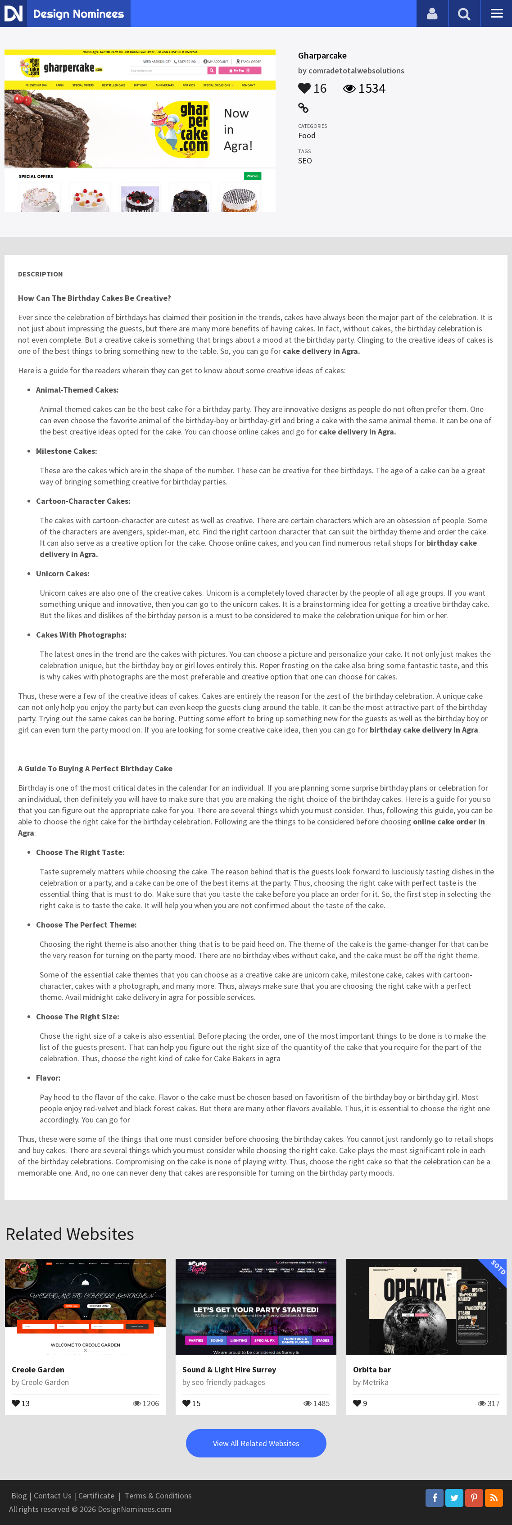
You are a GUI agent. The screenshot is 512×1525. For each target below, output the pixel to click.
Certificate (96, 1495)
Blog (19, 1495)
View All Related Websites (256, 1443)
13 (21, 1402)
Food (307, 135)
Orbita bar (372, 1369)
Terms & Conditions (158, 1495)
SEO (305, 160)
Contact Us (53, 1495)
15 (191, 1402)
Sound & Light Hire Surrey (229, 1369)
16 (312, 83)
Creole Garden (38, 1369)
